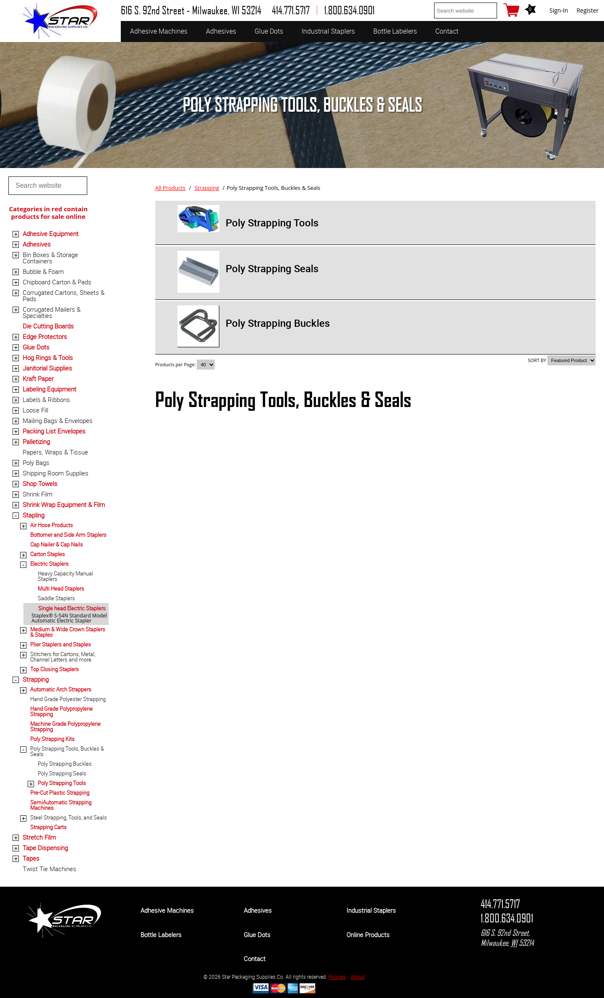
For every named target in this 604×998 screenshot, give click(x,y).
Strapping (36, 679)
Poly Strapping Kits (52, 739)
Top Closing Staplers (54, 669)
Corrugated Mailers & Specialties (52, 312)
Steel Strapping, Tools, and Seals (68, 817)
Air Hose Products (51, 525)
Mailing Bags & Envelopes (58, 420)
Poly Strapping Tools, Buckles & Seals (67, 751)
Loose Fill (35, 410)
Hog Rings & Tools (48, 357)
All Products (170, 188)
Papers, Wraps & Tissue (55, 452)
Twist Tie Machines (49, 868)
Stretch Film (39, 837)
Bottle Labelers (395, 31)
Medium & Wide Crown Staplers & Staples (67, 631)
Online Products (368, 934)
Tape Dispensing (45, 847)
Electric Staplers (49, 563)
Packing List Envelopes (54, 431)
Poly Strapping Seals (62, 773)
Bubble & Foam (43, 271)
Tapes (31, 858)
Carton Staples (47, 554)
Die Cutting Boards (48, 326)
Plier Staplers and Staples (60, 644)
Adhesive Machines (158, 31)
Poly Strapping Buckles (65, 763)
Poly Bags (36, 462)
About (357, 976)
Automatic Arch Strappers (60, 689)
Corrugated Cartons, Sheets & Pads (63, 295)
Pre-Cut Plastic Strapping (59, 792)
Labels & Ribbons (46, 399)
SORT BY (537, 360)
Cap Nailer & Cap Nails (56, 544)
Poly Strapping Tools (62, 783)
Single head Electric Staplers (72, 608)
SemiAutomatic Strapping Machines (60, 805)
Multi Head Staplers (61, 588)
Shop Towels (40, 483)
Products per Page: (176, 364)
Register (587, 10)
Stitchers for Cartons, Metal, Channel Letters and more (62, 656)
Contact (446, 31)
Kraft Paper (38, 378)
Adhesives (221, 31)
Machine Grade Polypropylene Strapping (65, 726)
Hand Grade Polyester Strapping (68, 699)
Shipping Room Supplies (56, 473)
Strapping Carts (48, 827)
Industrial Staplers (328, 31)
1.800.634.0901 (507, 918)
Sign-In (558, 10)
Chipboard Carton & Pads (57, 282)
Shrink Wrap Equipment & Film (64, 504)
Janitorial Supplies (47, 368)
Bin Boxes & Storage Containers (50, 257)
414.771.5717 (500, 904)
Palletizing (36, 441)
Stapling (33, 515)
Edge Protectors (45, 336)
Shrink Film (37, 494)
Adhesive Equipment (50, 233)
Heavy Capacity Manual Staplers (65, 576)
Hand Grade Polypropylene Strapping (61, 711)
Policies (337, 976)
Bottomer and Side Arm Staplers (68, 534)
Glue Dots (269, 31)
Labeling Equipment (49, 389)
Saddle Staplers (56, 598)
